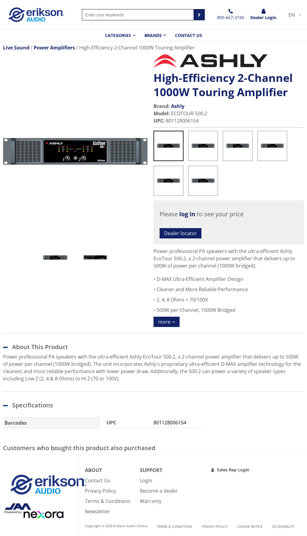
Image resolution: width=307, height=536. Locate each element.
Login (146, 480)
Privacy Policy (100, 490)
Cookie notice (249, 526)
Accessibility (283, 526)
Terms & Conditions (107, 501)
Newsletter (97, 511)
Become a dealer (159, 490)
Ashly (177, 106)
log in (187, 214)
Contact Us (188, 35)
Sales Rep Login (233, 470)
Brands (153, 35)
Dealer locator (180, 233)
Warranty (150, 501)
